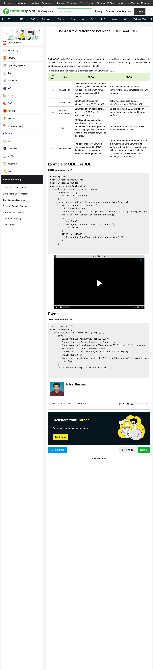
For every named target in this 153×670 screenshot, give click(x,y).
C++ (92, 19)
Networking (10, 50)
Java (73, 19)
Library (98, 11)
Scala (114, 19)
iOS (7, 88)
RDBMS (9, 58)
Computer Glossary (12, 218)
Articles (72, 3)
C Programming (13, 126)
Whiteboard (21, 3)
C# (125, 19)
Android (9, 111)
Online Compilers (41, 3)
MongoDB (10, 149)
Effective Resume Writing (15, 206)
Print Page (57, 450)
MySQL (9, 156)
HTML (21, 19)
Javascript (46, 19)
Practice (59, 3)
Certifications (124, 11)
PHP (103, 19)
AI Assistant (87, 3)
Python (61, 19)
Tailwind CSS (140, 19)
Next (143, 450)
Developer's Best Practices (15, 194)
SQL (10, 19)
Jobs (101, 3)
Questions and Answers (14, 200)
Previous (127, 450)
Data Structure (12, 43)
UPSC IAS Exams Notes (14, 187)
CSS (33, 19)
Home (7, 3)
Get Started (60, 437)
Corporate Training (128, 3)
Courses (109, 11)
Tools (111, 3)
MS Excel (10, 81)
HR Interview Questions (14, 212)
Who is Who (8, 224)
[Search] (74, 11)
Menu (145, 3)
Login (140, 11)
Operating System (14, 65)
